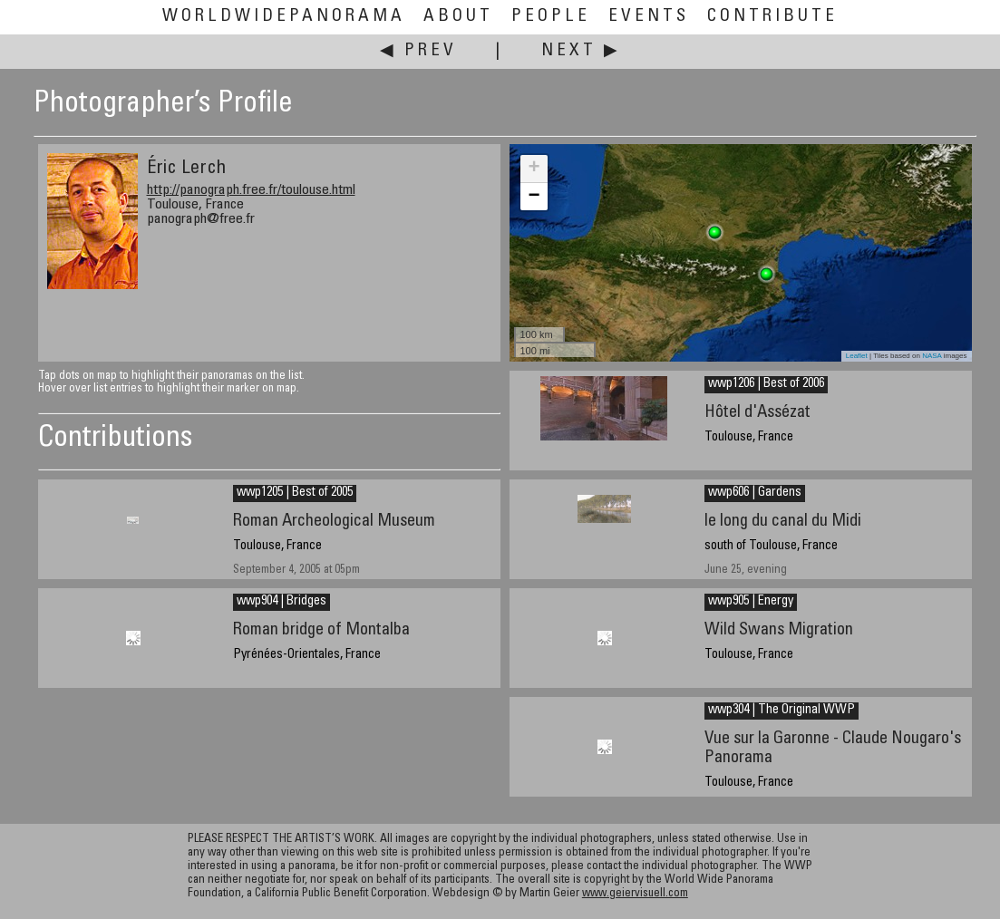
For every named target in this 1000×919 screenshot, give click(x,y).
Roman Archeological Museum (334, 521)
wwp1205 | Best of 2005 (295, 493)
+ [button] (533, 168)
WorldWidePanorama (283, 16)
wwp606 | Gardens (754, 493)
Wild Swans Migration (778, 630)
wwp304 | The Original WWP (781, 710)
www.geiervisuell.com (635, 894)
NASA (931, 356)
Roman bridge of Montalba (321, 630)
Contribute (772, 16)
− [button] (533, 196)
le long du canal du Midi (782, 521)
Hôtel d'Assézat (757, 412)
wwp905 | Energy (750, 601)
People (550, 16)
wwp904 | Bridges (281, 601)
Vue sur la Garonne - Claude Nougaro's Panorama (832, 748)
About (458, 16)
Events (648, 16)
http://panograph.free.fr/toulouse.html (251, 190)
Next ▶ (581, 51)
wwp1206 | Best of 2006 (766, 384)
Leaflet (857, 356)
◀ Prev (418, 51)
